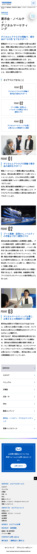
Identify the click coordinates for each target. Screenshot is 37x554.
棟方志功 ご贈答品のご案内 (12, 540)
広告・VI (6, 396)
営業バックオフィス (10, 428)
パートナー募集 (6, 533)
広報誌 (5, 389)
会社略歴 (4, 518)
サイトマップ (9, 548)
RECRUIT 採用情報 (9, 528)
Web (4, 404)
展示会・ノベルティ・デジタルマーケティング (18, 419)
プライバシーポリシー (24, 548)
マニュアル (7, 382)
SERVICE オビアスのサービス (13, 484)
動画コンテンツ (8, 411)
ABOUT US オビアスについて (13, 508)
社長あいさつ (5, 510)
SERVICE (5, 368)
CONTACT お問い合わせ (10, 537)
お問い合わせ (18, 466)
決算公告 (4, 520)
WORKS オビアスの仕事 (11, 524)
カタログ (6, 375)
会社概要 (4, 515)
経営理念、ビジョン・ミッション (11, 513)
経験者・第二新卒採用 (8, 531)
